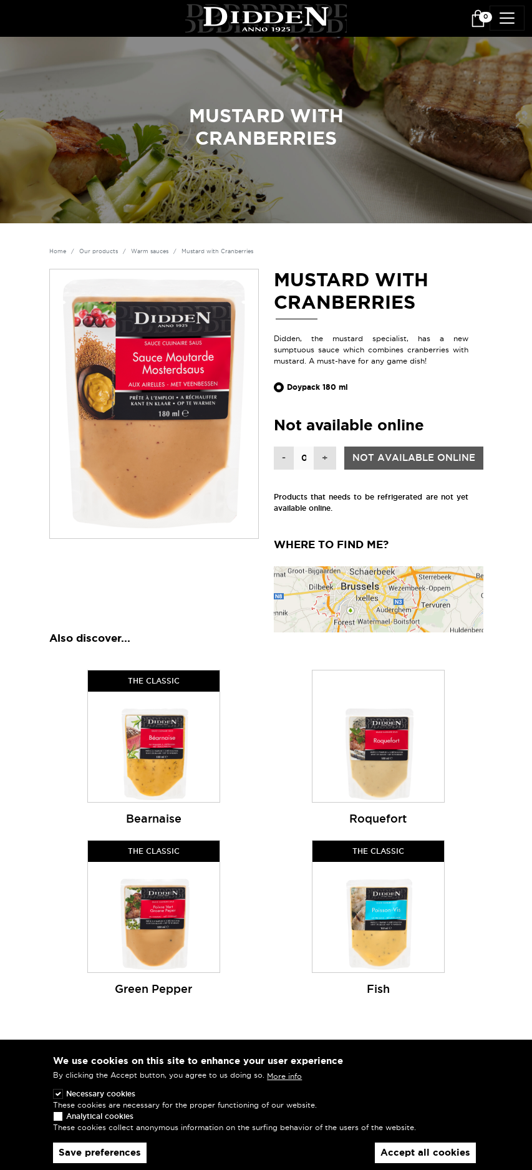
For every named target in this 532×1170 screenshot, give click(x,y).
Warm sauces (149, 251)
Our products (98, 251)
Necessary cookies (100, 1104)
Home (57, 251)
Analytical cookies (99, 1127)
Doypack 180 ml (317, 387)
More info (284, 1086)
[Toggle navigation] (507, 18)
